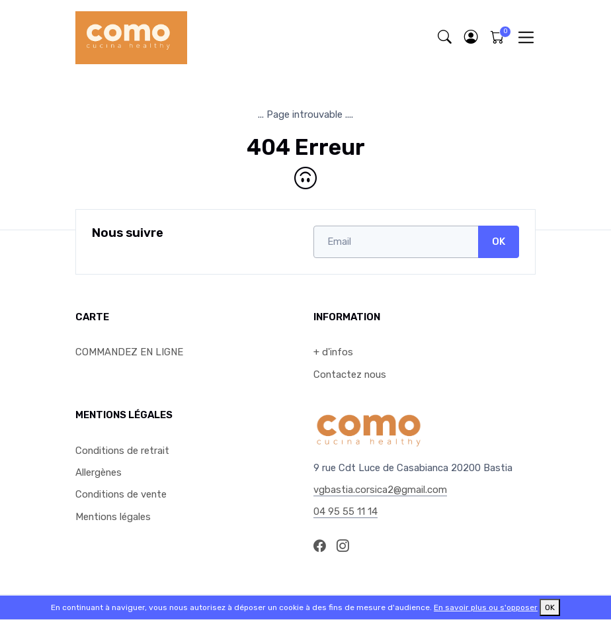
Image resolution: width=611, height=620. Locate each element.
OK (498, 241)
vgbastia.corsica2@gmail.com (380, 490)
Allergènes (98, 472)
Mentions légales (113, 517)
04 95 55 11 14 (345, 511)
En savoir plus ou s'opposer (486, 607)
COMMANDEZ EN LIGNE (129, 352)
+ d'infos (333, 352)
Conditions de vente (121, 494)
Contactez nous (349, 374)
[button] (471, 37)
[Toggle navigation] (526, 37)
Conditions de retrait (122, 451)
